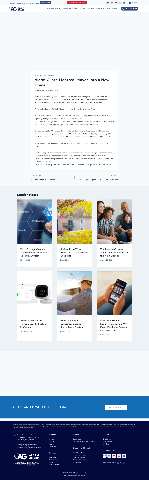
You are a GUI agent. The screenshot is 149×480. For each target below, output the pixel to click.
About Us (91, 9)
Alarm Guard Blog (112, 9)
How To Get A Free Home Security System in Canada (33, 324)
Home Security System (44, 75)
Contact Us (100, 9)
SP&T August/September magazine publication (97, 177)
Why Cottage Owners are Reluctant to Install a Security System (34, 252)
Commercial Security (70, 9)
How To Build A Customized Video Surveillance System (72, 324)
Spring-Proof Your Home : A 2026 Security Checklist (74, 252)
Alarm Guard (41, 90)
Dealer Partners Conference (52, 177)
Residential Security (54, 9)
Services (83, 9)
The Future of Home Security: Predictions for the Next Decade (114, 252)
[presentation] (34, 221)
